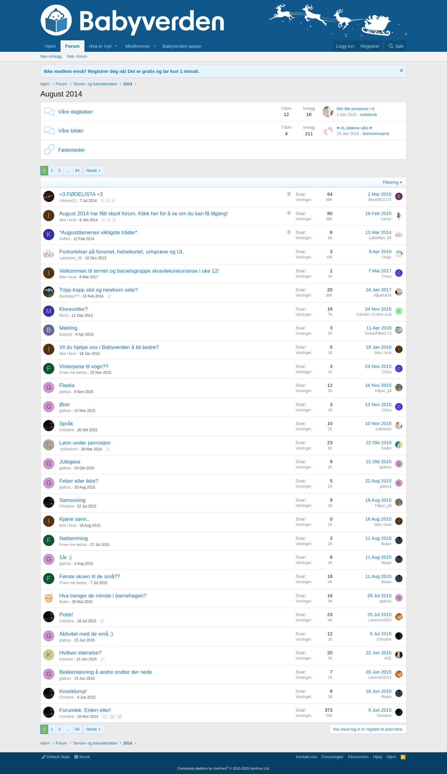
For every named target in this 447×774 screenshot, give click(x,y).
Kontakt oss (306, 756)
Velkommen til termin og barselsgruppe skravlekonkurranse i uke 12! (139, 271)
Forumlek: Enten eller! (85, 710)
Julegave (69, 462)
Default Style (56, 756)
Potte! (66, 615)
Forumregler (333, 756)
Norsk (82, 756)
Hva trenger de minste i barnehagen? (103, 596)
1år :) (65, 557)
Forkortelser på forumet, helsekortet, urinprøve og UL (121, 252)
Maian (386, 544)
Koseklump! (73, 691)
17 (105, 716)
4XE (387, 658)
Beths (64, 602)
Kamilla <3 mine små (374, 314)
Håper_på (383, 391)
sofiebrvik (368, 114)
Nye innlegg (51, 56)
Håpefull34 (382, 295)
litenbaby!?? (69, 296)
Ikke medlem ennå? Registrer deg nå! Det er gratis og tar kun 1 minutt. (121, 71)
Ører (64, 405)
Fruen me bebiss (73, 372)
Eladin (386, 448)
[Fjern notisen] (400, 71)
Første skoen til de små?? (89, 576)
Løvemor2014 (379, 620)
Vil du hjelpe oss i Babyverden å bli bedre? (109, 347)
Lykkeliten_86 (380, 238)
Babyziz (65, 334)
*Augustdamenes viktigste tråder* (98, 232)
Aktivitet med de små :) (86, 634)
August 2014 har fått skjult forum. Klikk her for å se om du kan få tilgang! (143, 214)
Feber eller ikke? (78, 481)
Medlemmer (137, 46)
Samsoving (72, 500)
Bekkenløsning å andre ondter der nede (105, 672)
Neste (91, 170)
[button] (116, 46)
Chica (386, 276)
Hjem (50, 46)
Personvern (358, 756)
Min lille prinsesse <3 (355, 108)
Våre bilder (71, 131)
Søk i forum (77, 56)
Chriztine (66, 430)
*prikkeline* (68, 449)
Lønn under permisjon (85, 443)
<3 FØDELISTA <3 (81, 194)
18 (112, 716)
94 (77, 170)
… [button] (68, 170)
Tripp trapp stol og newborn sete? (98, 290)
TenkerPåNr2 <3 (377, 333)
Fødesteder (71, 150)
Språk (66, 424)
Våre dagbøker (75, 112)
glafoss (65, 392)
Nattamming (73, 538)
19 (119, 716)
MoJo (63, 315)
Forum (72, 46)
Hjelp (377, 756)
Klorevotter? (73, 309)
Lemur (386, 219)
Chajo (386, 257)
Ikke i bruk (67, 220)
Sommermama (375, 133)
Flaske (67, 385)
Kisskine (66, 659)
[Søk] (396, 46)
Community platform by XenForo (223, 768)
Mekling (68, 328)
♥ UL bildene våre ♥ (354, 128)
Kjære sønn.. (74, 519)
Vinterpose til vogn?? (83, 366)
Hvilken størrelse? (80, 653)
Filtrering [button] (391, 182)
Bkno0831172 (379, 200)
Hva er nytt (100, 46)
